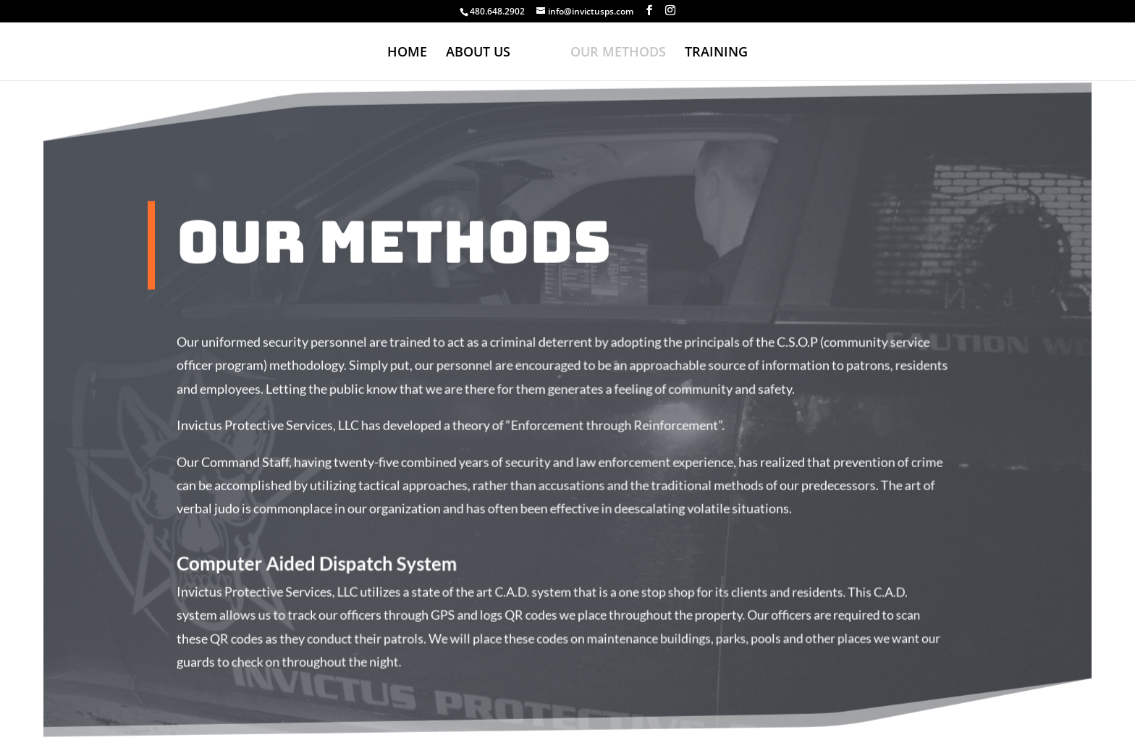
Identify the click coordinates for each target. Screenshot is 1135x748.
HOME (407, 53)
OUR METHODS (618, 53)
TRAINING (716, 53)
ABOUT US (478, 53)
